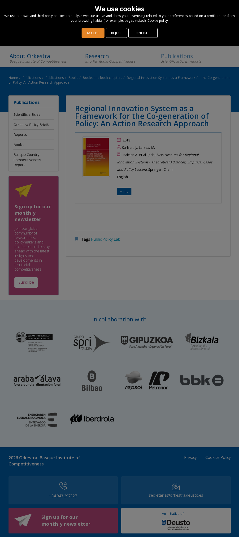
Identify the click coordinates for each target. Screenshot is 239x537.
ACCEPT (93, 33)
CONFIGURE (143, 33)
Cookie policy (158, 20)
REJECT (116, 33)
